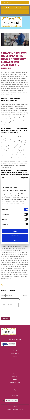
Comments (9, 49)
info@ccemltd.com (15, 382)
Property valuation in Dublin (15, 409)
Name (3, 295)
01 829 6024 (15, 376)
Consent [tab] (5, 182)
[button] (8, 2)
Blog (15, 406)
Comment (22, 300)
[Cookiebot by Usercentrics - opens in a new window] (21, 178)
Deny (15, 240)
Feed (2, 285)
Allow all (15, 231)
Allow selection (15, 235)
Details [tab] (15, 182)
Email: (25, 295)
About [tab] (24, 182)
